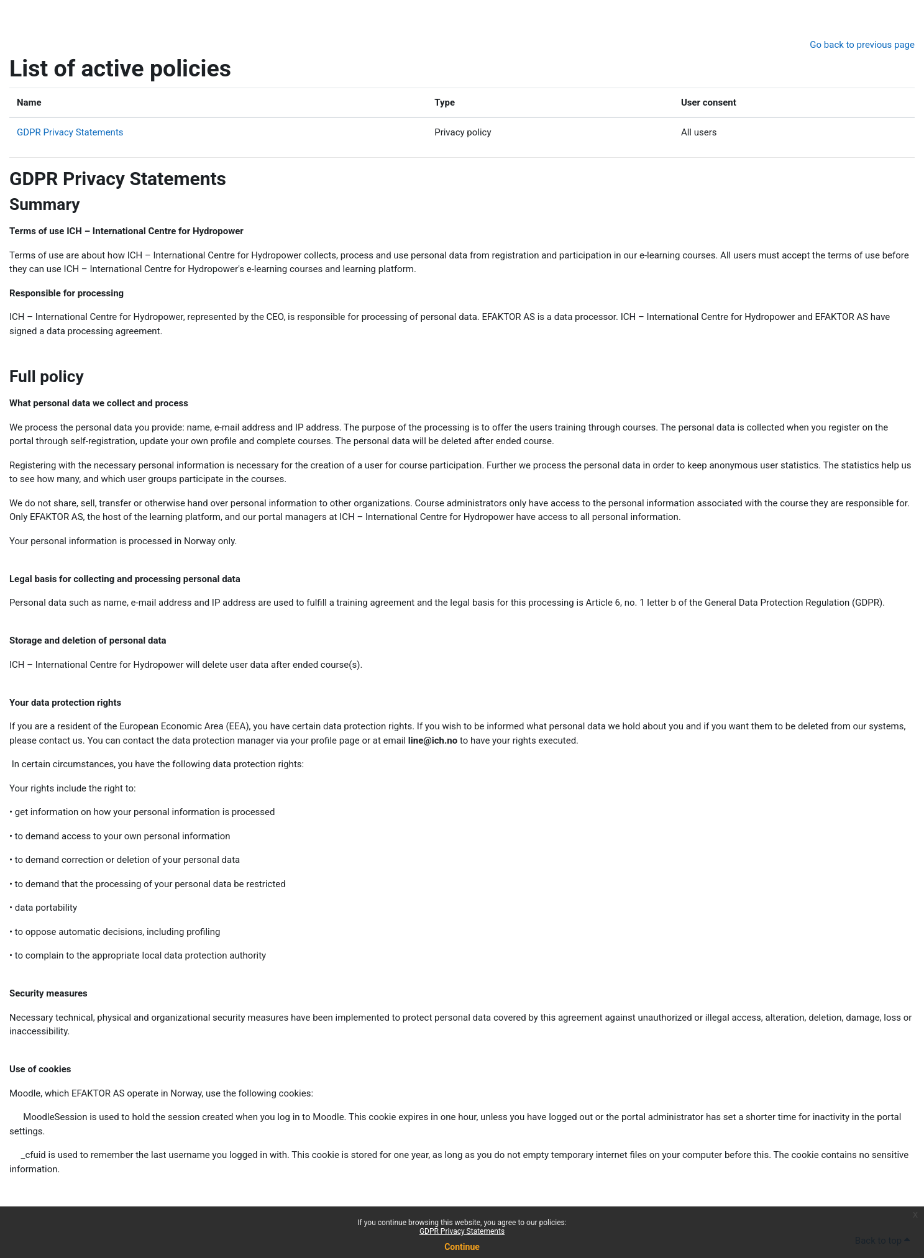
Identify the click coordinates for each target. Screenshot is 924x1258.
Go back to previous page (862, 44)
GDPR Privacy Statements (462, 1231)
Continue (462, 1247)
